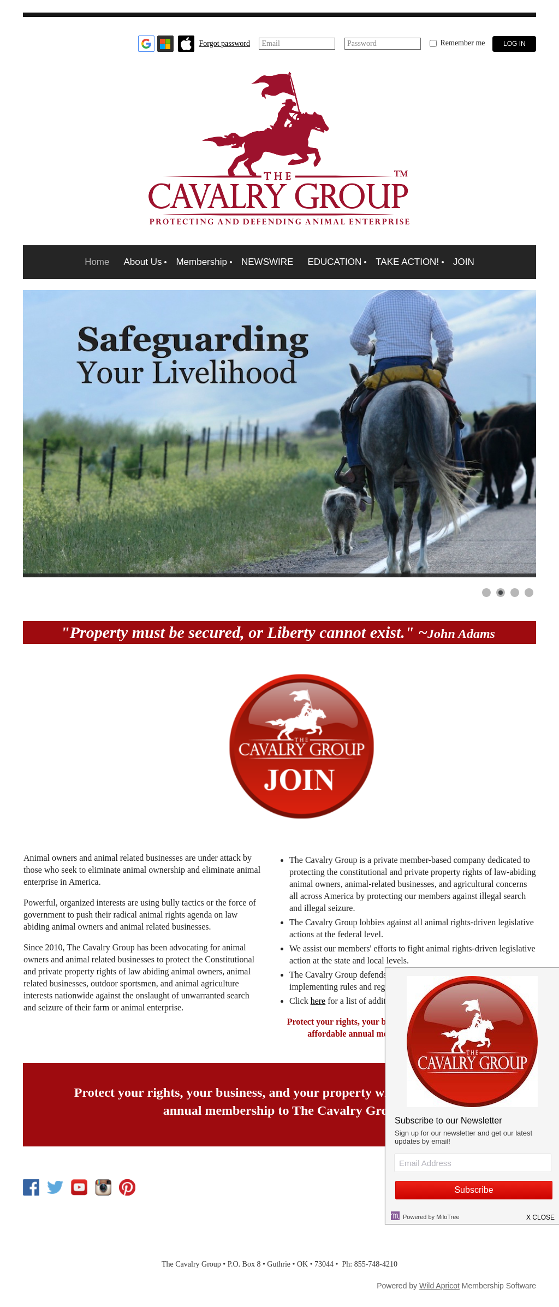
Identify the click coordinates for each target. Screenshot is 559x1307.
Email (270, 43)
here (318, 1001)
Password (362, 43)
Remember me (462, 43)
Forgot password (224, 43)
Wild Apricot (439, 1285)
